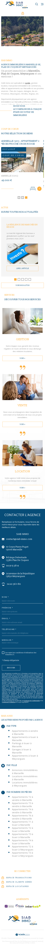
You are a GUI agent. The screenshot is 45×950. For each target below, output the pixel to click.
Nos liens (13, 943)
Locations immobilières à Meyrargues (24, 785)
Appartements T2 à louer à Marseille (22, 830)
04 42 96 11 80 (14, 584)
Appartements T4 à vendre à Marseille (22, 811)
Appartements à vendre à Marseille (25, 733)
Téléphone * (9, 630)
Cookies (32, 943)
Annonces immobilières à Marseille (25, 772)
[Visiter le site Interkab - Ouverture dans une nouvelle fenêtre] (32, 907)
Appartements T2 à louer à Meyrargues (22, 849)
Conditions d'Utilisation (8, 703)
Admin (40, 942)
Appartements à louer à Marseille (25, 739)
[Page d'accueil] (17, 5)
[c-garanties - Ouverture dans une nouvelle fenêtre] (9, 907)
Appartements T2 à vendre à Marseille (22, 799)
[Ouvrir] (36, 4)
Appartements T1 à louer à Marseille (22, 824)
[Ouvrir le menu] (42, 4)
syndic (27, 87)
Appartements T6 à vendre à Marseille (22, 818)
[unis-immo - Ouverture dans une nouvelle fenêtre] (19, 907)
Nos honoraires (7, 942)
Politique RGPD (23, 943)
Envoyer (11, 668)
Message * (7, 641)
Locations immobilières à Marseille (24, 778)
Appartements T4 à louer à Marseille (22, 842)
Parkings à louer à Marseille (22, 745)
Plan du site (19, 942)
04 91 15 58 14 (12, 566)
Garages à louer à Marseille (21, 752)
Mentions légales (30, 942)
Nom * (5, 598)
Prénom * (7, 608)
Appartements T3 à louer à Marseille (22, 836)
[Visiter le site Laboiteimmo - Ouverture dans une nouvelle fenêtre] (22, 935)
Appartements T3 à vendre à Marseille (22, 805)
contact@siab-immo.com (19, 539)
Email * (6, 619)
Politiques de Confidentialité (32, 701)
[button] (19, 38)
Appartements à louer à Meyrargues (25, 758)
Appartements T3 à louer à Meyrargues (22, 855)
